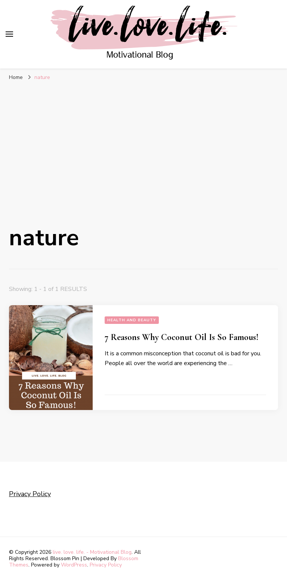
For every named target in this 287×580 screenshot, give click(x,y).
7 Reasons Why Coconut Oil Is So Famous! (182, 337)
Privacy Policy (30, 493)
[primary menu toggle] (9, 34)
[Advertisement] (143, 144)
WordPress (74, 564)
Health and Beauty (131, 320)
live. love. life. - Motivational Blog (92, 552)
